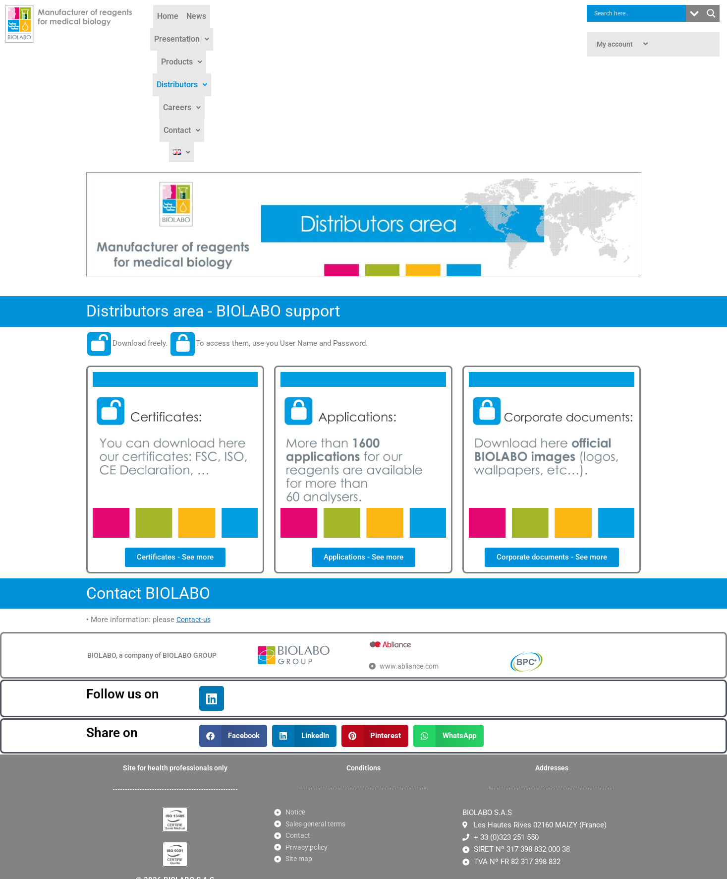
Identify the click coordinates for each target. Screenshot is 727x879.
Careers (442, 30)
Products (336, 30)
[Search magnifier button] (711, 13)
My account (623, 44)
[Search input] (638, 13)
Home (206, 30)
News (235, 30)
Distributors (390, 30)
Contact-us (194, 513)
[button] (280, 30)
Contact (487, 30)
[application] (636, 44)
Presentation (280, 30)
